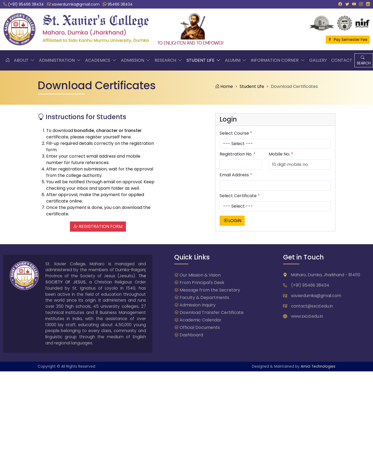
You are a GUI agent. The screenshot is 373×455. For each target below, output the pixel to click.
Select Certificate (240, 196)
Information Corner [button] (278, 60)
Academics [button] (100, 60)
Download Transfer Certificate (212, 312)
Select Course (236, 133)
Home (224, 86)
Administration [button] (60, 60)
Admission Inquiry (198, 305)
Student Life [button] (204, 60)
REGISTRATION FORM (97, 226)
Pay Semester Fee (347, 39)
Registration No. (238, 154)
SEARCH (364, 60)
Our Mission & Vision (200, 275)
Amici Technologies (318, 366)
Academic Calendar (200, 320)
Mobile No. (281, 154)
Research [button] (168, 60)
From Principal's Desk (202, 282)
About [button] (24, 60)
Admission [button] (135, 60)
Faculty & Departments (204, 297)
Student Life (252, 86)
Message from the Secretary (210, 290)
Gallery (318, 60)
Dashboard (191, 335)
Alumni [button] (236, 60)
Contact (341, 60)
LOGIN (232, 220)
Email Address (236, 175)
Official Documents (200, 327)
